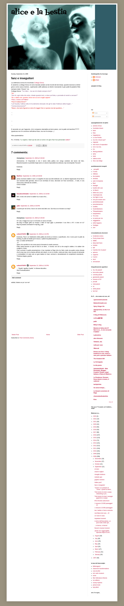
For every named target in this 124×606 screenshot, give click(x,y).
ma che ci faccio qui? (99, 140)
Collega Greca (39, 83)
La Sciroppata (98, 362)
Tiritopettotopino (98, 211)
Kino (95, 399)
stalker (67, 140)
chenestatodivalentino (101, 396)
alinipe (97, 80)
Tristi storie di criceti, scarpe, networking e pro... (103, 492)
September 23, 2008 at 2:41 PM (39, 234)
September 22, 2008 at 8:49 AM (32, 176)
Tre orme (95, 216)
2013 (95, 443)
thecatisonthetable (23, 194)
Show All (111, 402)
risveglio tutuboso (100, 474)
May (96, 544)
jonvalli (95, 281)
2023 (95, 416)
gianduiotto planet (98, 277)
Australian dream (98, 128)
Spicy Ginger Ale (99, 306)
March (97, 549)
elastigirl (95, 185)
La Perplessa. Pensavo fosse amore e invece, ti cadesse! (101, 379)
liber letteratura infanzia (100, 578)
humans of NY (97, 279)
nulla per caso (98, 345)
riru (94, 149)
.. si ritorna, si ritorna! (101, 525)
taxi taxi (95, 291)
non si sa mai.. (97, 147)
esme (94, 575)
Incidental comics (98, 236)
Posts (95, 113)
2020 (95, 424)
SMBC (95, 241)
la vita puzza (98, 365)
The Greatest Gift (99, 358)
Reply (18, 169)
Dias (94, 133)
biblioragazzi (96, 566)
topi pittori (96, 587)
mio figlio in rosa (98, 197)
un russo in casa (99, 516)
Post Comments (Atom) (27, 338)
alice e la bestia (39, 12)
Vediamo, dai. (98, 342)
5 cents (95, 171)
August (97, 536)
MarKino (19, 176)
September (98, 466)
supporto (95, 254)
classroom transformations (101, 568)
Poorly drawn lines (98, 238)
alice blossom (98, 338)
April (96, 546)
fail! (94, 247)
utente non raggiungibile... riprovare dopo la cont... (103, 531)
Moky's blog (97, 325)
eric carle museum (98, 573)
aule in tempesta (98, 181)
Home (48, 334)
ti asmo (95, 257)
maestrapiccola (97, 195)
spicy (94, 154)
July (96, 538)
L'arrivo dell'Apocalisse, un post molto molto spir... (103, 522)
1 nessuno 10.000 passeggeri (103, 508)
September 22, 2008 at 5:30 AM (34, 158)
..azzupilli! (96, 169)
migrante (95, 142)
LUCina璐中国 (98, 318)
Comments (96, 116)
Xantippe (95, 225)
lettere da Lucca (98, 192)
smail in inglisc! (99, 471)
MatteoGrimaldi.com (100, 303)
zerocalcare (96, 261)
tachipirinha (97, 384)
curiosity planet (97, 274)
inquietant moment (100, 518)
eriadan (95, 245)
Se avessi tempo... (99, 388)
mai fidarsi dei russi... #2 (102, 513)
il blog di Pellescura (100, 315)
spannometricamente (100, 300)
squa (94, 156)
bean (94, 130)
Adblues (95, 174)
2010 (95, 451)
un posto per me (98, 218)
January (97, 554)
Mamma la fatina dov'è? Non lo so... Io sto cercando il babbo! (102, 330)
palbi (18, 206)
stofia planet (96, 289)
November (98, 461)
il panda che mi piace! (99, 250)
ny (93, 286)
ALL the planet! (97, 270)
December (98, 458)
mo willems (96, 580)
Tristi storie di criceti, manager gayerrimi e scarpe (104, 497)
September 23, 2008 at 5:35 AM (34, 218)
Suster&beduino (98, 209)
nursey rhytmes (97, 582)
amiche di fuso (97, 126)
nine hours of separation (100, 144)
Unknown (98, 77)
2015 (95, 437)
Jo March (95, 190)
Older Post (80, 334)
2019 (95, 427)
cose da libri (96, 571)
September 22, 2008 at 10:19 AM (39, 194)
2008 (95, 456)
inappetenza (96, 135)
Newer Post (15, 334)
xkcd (94, 259)
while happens (97, 223)
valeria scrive (97, 158)
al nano (97, 469)
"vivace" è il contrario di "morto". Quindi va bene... (103, 488)
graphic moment (99, 479)
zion (94, 227)
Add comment (16, 278)
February (98, 552)
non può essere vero (99, 199)
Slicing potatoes (98, 151)
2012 (95, 445)
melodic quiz (98, 477)
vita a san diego (97, 161)
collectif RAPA (21, 234)
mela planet (96, 284)
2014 (95, 440)
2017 (95, 432)
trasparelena (96, 213)
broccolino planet (98, 272)
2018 (95, 429)
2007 (95, 558)
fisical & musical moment (102, 528)
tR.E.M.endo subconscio (102, 501)
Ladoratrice (97, 335)
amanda (95, 178)
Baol (94, 183)
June (96, 541)
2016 (95, 435)
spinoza (95, 252)
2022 (95, 419)
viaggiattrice (96, 220)
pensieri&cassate (98, 202)
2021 (95, 421)
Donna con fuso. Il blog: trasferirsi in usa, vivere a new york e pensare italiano (102, 353)
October (97, 464)
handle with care (98, 188)
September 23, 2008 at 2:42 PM (39, 265)
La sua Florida (97, 137)
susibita (95, 206)
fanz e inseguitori (100, 485)
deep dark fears (97, 243)
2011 (95, 448)
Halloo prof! (98, 482)
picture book (96, 585)
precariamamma (98, 204)
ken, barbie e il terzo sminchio (104, 510)
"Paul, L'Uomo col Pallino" (20, 99)
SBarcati (96, 348)
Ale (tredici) (96, 176)
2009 (95, 453)
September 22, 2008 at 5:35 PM (30, 206)
